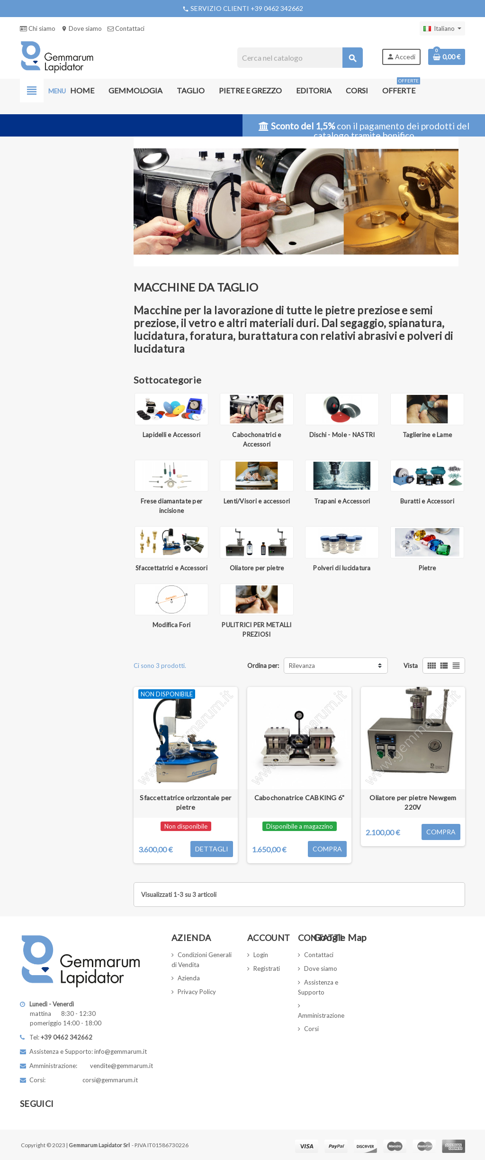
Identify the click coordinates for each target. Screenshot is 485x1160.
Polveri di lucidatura (341, 568)
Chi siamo (37, 28)
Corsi (311, 1028)
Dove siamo (81, 28)
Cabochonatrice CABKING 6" (299, 798)
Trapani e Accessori (342, 501)
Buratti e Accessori (427, 501)
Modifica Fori (171, 625)
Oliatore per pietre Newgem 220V (412, 802)
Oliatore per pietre (257, 568)
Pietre (427, 568)
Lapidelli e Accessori (171, 434)
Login (260, 955)
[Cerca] (299, 57)
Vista (411, 665)
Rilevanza (302, 665)
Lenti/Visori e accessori (257, 501)
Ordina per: (263, 665)
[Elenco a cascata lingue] (442, 28)
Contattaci (126, 28)
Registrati (266, 968)
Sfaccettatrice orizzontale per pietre (185, 802)
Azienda (189, 978)
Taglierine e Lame (427, 434)
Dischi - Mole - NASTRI (342, 434)
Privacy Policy (197, 992)
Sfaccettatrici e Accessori (171, 568)
